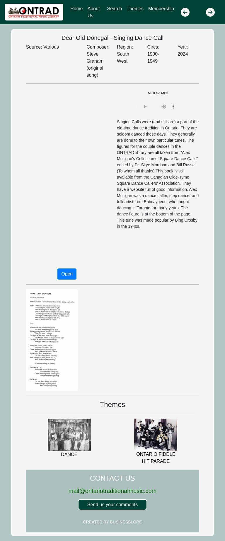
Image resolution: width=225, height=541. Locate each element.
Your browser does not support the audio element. (157, 106)
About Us (94, 12)
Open (67, 273)
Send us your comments (112, 504)
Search (114, 8)
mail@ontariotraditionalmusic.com (112, 491)
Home (76, 8)
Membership (161, 8)
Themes (135, 8)
